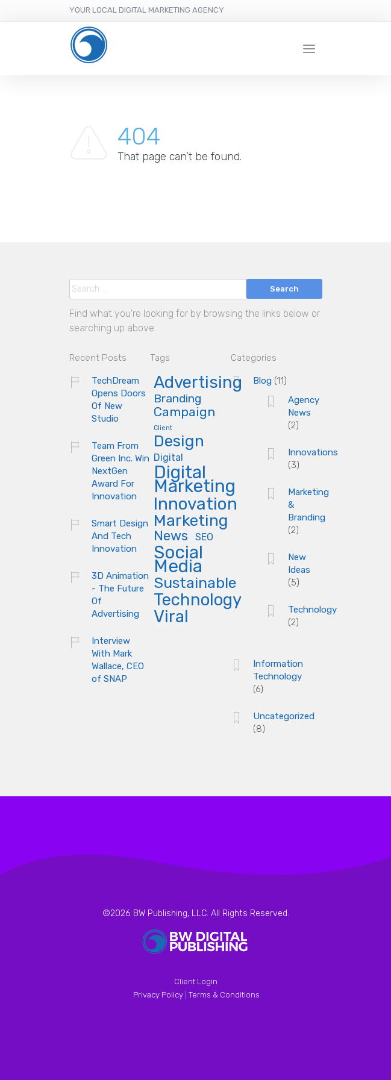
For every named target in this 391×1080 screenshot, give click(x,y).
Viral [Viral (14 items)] (171, 617)
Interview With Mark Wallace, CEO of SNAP (118, 659)
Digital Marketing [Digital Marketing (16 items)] (195, 480)
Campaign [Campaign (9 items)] (184, 412)
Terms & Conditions (224, 994)
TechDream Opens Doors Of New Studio (119, 399)
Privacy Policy (158, 994)
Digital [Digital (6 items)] (168, 458)
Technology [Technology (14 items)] (198, 600)
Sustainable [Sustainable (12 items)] (195, 584)
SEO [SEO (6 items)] (204, 537)
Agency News (303, 406)
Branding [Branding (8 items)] (177, 399)
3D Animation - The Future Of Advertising (120, 594)
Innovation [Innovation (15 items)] (195, 505)
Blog (262, 380)
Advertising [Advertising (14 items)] (198, 383)
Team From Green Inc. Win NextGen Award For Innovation (120, 471)
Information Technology (278, 670)
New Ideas (299, 563)
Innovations (313, 452)
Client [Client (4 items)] (163, 428)
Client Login (195, 981)
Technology (312, 609)
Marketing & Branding (308, 505)
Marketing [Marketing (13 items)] (191, 521)
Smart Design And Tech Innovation (120, 536)
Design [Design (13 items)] (179, 442)
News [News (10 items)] (171, 536)
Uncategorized (283, 716)
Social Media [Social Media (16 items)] (178, 560)
